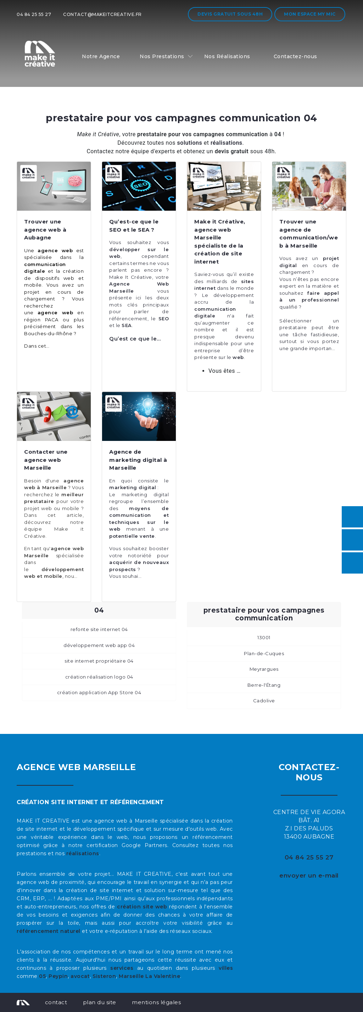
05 (42, 976)
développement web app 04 (99, 645)
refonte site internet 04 (99, 629)
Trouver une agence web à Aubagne (45, 229)
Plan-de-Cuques (264, 653)
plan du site (99, 1002)
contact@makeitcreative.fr (102, 14)
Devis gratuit (230, 14)
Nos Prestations (162, 56)
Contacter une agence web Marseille (46, 459)
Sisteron (104, 976)
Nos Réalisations (227, 56)
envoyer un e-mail (309, 875)
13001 (263, 637)
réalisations (82, 853)
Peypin (58, 976)
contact (56, 1002)
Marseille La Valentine (149, 976)
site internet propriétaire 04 (99, 661)
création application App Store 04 (99, 692)
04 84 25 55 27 (34, 14)
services (121, 968)
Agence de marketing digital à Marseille (138, 459)
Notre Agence (101, 56)
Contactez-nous (295, 56)
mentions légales (156, 1002)
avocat (80, 976)
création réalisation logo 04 (99, 677)
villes (226, 968)
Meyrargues (264, 669)
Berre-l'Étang (264, 685)
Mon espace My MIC (310, 14)
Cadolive (264, 700)
